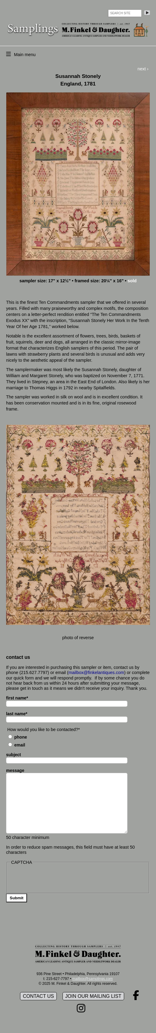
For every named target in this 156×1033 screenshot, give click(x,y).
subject (13, 754)
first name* (17, 698)
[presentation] (57, 878)
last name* (16, 713)
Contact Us (38, 996)
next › (142, 68)
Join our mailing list (93, 996)
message (15, 770)
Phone (20, 737)
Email (19, 745)
